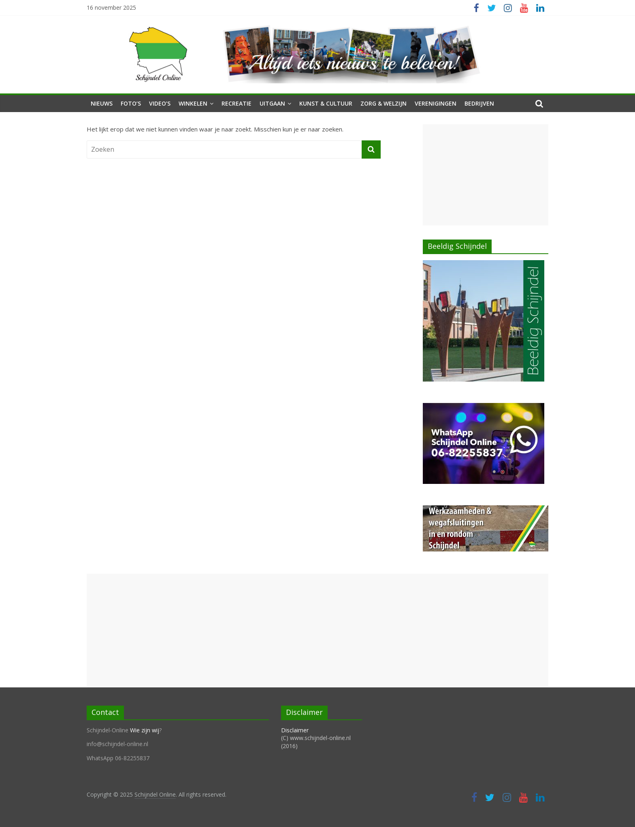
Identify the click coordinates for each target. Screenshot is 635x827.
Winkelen (193, 103)
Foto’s (131, 103)
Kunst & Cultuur (325, 103)
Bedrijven (479, 103)
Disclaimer (295, 730)
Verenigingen (435, 103)
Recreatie (236, 103)
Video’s (159, 103)
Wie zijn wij (144, 730)
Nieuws (102, 103)
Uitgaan (272, 103)
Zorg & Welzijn (383, 103)
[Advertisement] (485, 174)
